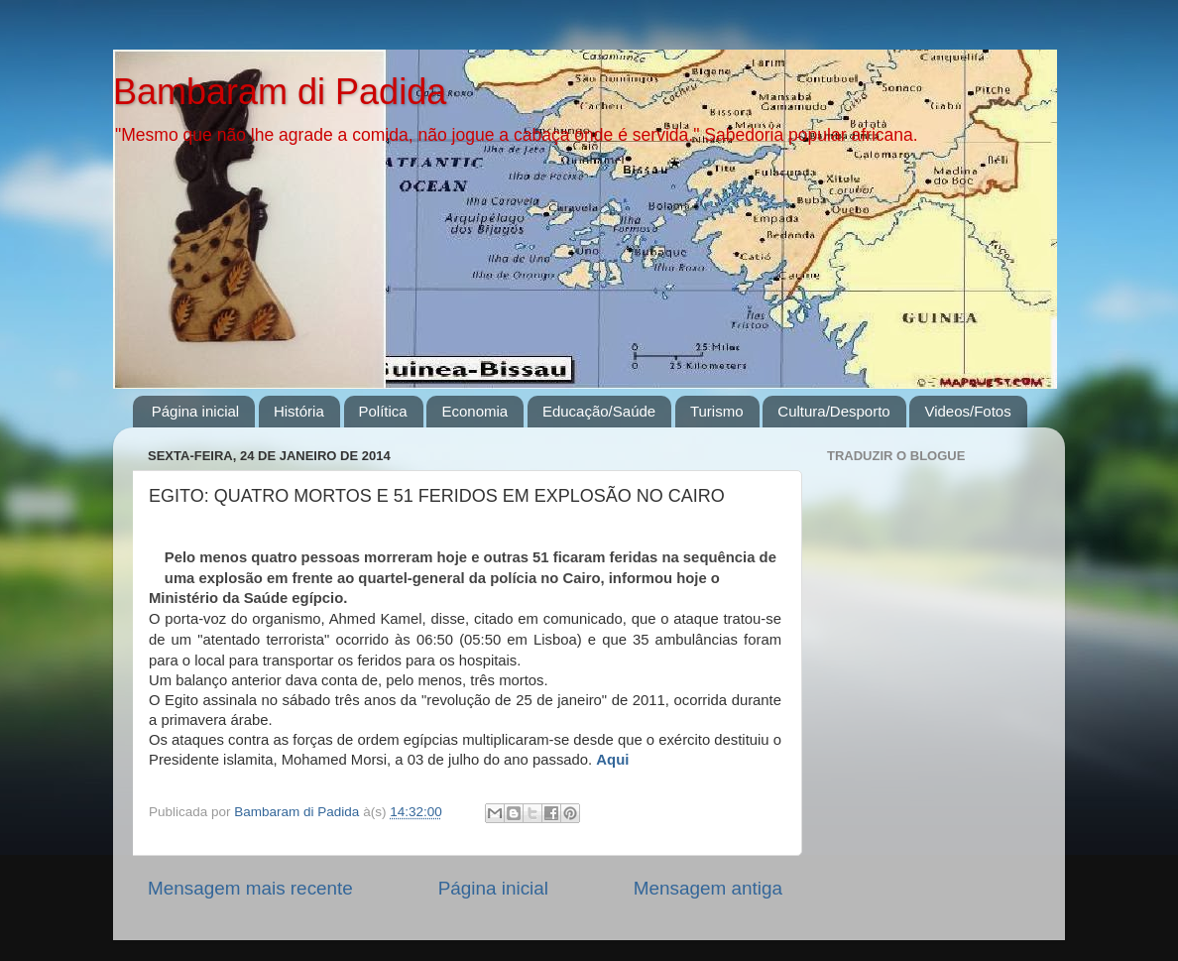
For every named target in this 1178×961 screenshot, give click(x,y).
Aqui (612, 760)
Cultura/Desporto (833, 411)
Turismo (717, 411)
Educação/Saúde (598, 411)
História (299, 411)
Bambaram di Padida (279, 91)
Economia (474, 411)
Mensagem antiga (708, 888)
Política (383, 411)
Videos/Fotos (967, 411)
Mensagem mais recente (250, 888)
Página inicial (195, 411)
